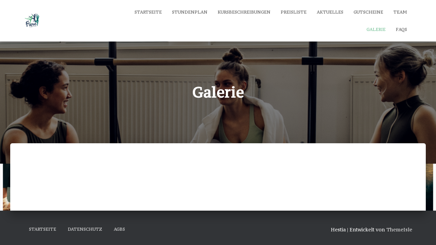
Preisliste (294, 12)
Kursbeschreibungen (244, 12)
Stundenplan (189, 12)
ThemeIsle (399, 229)
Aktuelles (330, 12)
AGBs (119, 229)
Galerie (376, 29)
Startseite (148, 12)
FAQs (401, 29)
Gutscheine (368, 12)
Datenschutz (85, 229)
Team (400, 12)
